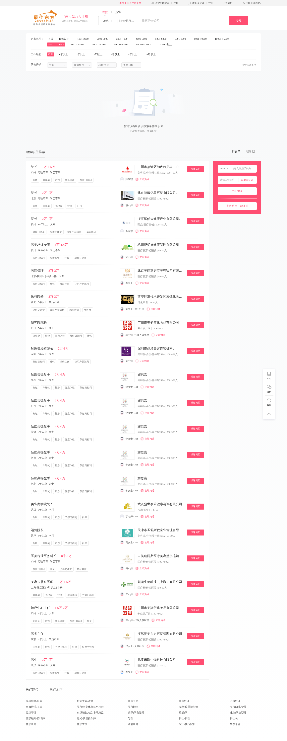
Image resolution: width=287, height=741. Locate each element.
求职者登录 (198, 3)
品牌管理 (31, 712)
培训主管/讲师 (85, 701)
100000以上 (167, 44)
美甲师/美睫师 (136, 712)
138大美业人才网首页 (129, 3)
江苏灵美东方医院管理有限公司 (160, 633)
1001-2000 (84, 38)
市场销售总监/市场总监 (90, 712)
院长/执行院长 (187, 724)
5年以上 (116, 54)
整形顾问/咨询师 (35, 718)
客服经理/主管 (34, 706)
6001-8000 (182, 38)
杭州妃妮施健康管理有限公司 (158, 244)
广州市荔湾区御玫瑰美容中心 (158, 167)
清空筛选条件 (249, 65)
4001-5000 (143, 38)
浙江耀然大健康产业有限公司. (159, 218)
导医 (130, 718)
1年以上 (65, 54)
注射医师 (133, 724)
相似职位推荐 (35, 152)
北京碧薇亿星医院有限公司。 (158, 193)
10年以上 (151, 54)
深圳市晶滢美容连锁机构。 (157, 348)
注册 (176, 3)
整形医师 (31, 724)
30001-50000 (100, 44)
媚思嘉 (142, 374)
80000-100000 (145, 44)
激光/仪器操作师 (86, 718)
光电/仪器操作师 (188, 706)
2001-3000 (104, 38)
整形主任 (82, 724)
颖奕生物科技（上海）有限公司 (160, 582)
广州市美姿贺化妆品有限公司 (158, 322)
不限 (50, 38)
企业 (118, 12)
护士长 (234, 718)
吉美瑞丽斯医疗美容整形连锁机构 (160, 556)
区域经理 (235, 701)
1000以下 (65, 38)
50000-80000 (122, 44)
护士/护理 (184, 718)
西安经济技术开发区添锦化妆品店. (160, 296)
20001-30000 (78, 44)
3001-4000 (123, 38)
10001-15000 (223, 38)
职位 (105, 12)
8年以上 (134, 54)
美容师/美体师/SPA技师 (90, 706)
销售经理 (184, 701)
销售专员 (133, 701)
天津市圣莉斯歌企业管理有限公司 (160, 530)
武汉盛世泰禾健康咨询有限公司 (160, 504)
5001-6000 (162, 38)
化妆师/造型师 (238, 712)
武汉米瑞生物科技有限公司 (157, 659)
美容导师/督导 (34, 701)
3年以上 (99, 54)
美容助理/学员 (238, 706)
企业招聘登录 (162, 3)
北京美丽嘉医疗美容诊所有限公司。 (160, 270)
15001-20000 (56, 44)
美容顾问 (133, 706)
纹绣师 (183, 712)
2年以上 (82, 54)
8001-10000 (201, 38)
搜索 (238, 20)
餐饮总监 (235, 724)
